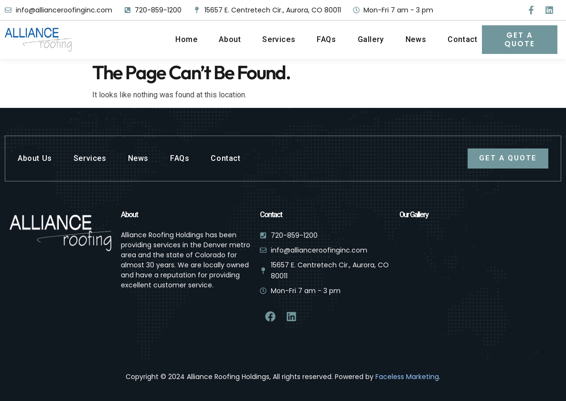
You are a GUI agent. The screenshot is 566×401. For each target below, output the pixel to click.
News (416, 39)
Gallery (371, 39)
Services (278, 39)
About (230, 39)
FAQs (326, 39)
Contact (462, 39)
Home (186, 39)
